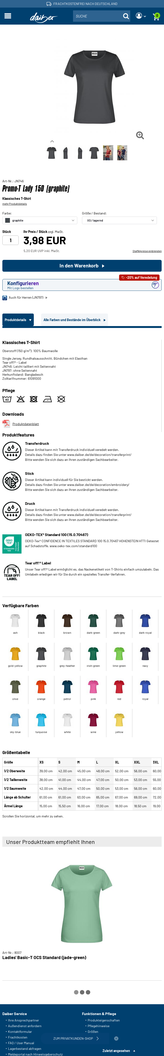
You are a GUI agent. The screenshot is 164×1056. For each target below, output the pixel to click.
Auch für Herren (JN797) (22, 297)
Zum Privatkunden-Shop (76, 1038)
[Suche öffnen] (126, 16)
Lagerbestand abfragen (24, 1049)
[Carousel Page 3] (88, 992)
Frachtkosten (17, 1037)
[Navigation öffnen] (8, 16)
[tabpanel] (82, 572)
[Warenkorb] (156, 16)
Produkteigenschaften (104, 1020)
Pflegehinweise (98, 1026)
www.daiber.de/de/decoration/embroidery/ (98, 485)
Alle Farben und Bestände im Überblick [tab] (72, 320)
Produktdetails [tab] (16, 320)
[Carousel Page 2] (82, 992)
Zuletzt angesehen (116, 1051)
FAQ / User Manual (21, 1043)
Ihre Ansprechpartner (23, 1020)
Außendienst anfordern (25, 1026)
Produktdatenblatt (20, 424)
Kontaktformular (20, 1032)
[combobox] (101, 16)
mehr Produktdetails (14, 203)
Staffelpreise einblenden (147, 251)
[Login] (141, 16)
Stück (6, 232)
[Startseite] (44, 18)
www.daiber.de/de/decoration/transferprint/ (99, 455)
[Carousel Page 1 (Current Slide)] (76, 992)
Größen (93, 1032)
